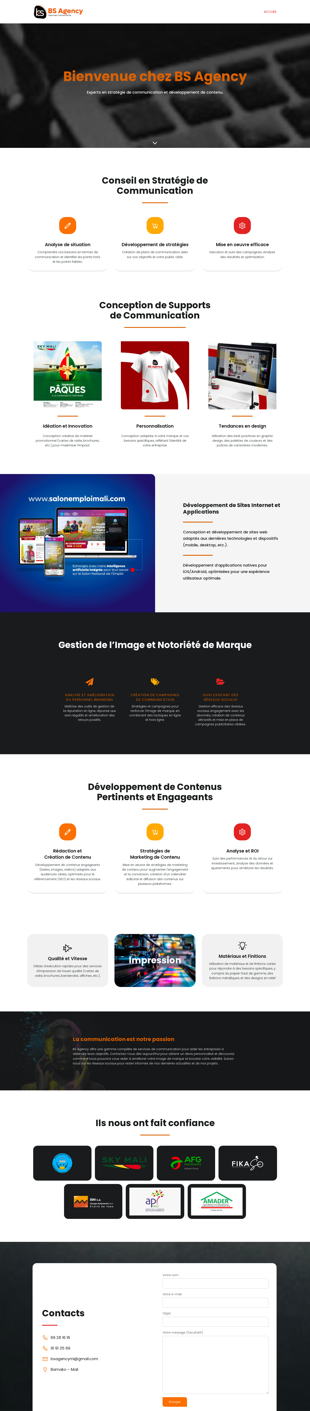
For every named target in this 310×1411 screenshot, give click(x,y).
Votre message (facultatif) (216, 1362)
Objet (216, 1319)
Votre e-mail (216, 1300)
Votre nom (216, 1280)
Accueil (270, 11)
